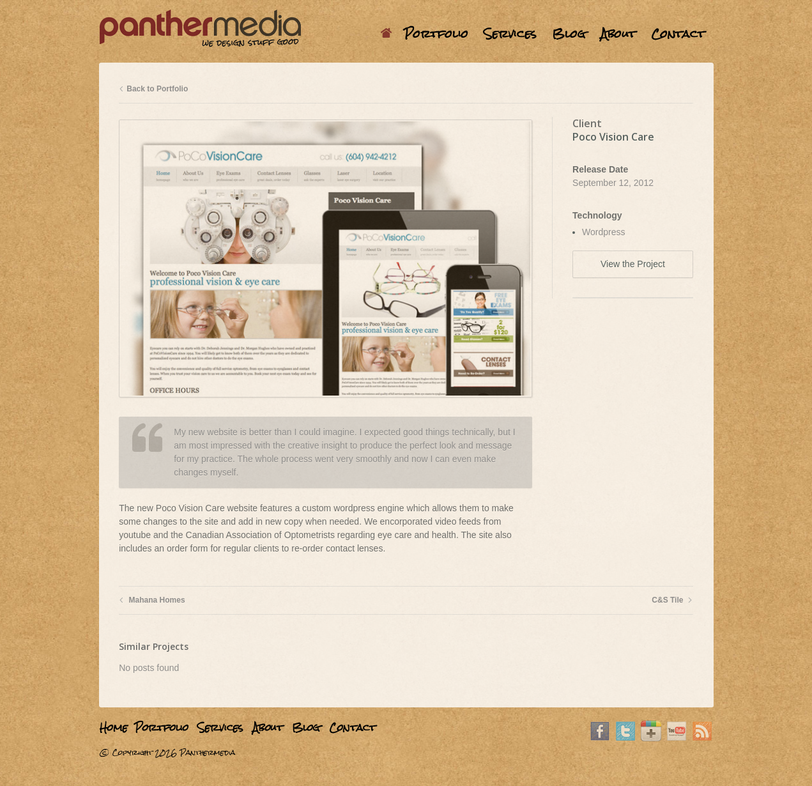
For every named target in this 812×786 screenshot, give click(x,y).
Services (510, 33)
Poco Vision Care (613, 137)
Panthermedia (207, 752)
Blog (568, 33)
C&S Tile (672, 600)
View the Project (633, 264)
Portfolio (436, 33)
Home (388, 33)
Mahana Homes (152, 600)
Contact (678, 33)
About (618, 33)
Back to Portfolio (153, 88)
